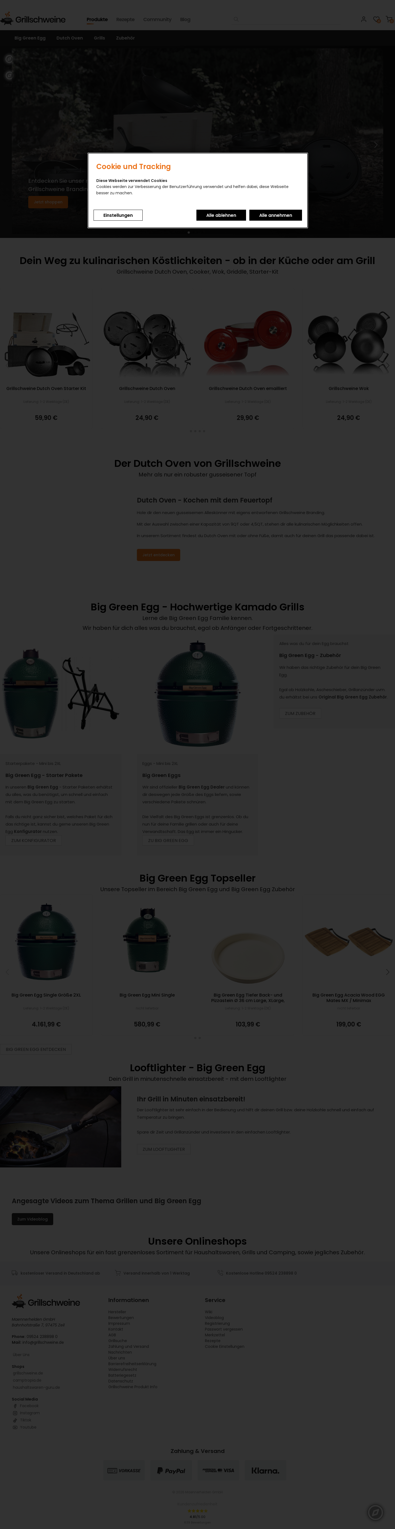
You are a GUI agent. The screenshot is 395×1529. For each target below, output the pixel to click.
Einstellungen (118, 215)
